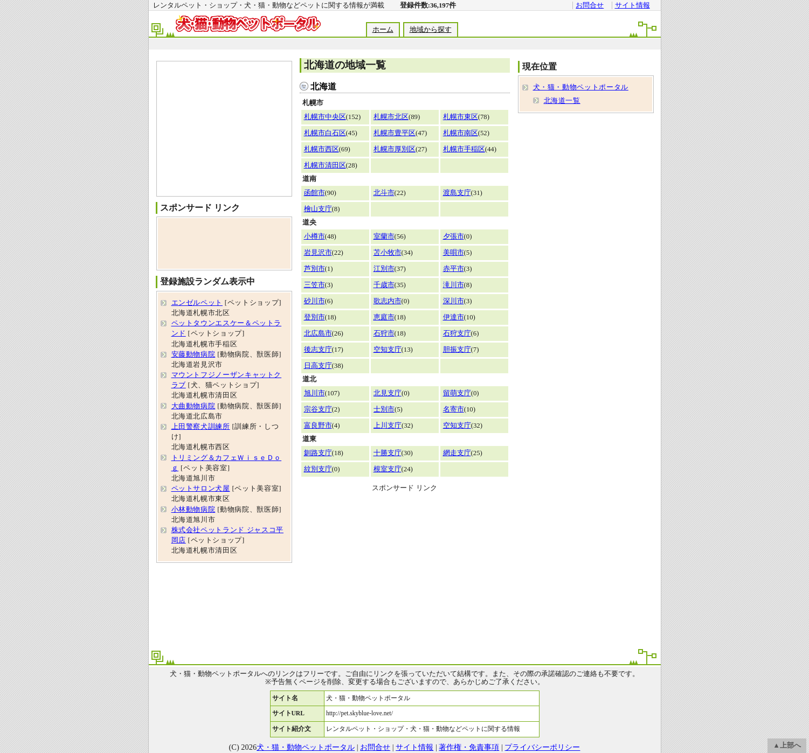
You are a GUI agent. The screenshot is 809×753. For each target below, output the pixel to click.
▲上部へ (787, 745)
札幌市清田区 (325, 165)
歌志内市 (388, 301)
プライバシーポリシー (542, 747)
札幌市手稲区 (464, 149)
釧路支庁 (318, 453)
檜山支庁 (318, 209)
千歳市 (384, 285)
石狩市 (384, 333)
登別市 (314, 317)
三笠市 (314, 285)
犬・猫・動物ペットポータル (580, 87)
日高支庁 (318, 365)
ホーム (382, 29)
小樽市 (314, 236)
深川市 (453, 301)
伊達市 (453, 317)
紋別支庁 (318, 469)
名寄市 (453, 409)
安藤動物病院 (193, 354)
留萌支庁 (457, 393)
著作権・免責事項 (469, 747)
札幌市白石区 (325, 133)
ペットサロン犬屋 (200, 488)
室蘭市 (384, 236)
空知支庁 (388, 349)
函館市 (314, 193)
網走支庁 (457, 453)
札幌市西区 (321, 149)
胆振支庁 (457, 349)
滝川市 (453, 285)
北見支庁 (388, 393)
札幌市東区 (460, 117)
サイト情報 (632, 5)
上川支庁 (388, 425)
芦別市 (314, 269)
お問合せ (590, 5)
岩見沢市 (318, 252)
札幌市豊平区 (395, 133)
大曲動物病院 (193, 406)
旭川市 (314, 393)
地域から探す (431, 29)
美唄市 (453, 252)
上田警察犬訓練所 (200, 426)
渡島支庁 (457, 193)
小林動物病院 (193, 509)
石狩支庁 (457, 333)
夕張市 (453, 236)
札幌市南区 (460, 133)
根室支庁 (388, 469)
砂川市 (314, 301)
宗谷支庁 (318, 409)
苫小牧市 (388, 252)
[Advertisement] (404, 44)
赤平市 (453, 269)
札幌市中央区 (325, 117)
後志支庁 (318, 349)
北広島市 (318, 333)
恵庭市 (384, 317)
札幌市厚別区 (395, 149)
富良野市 (318, 425)
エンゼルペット (197, 302)
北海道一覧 (562, 100)
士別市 (384, 409)
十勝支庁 (388, 453)
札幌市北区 (391, 117)
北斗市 (384, 193)
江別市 (384, 269)
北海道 (323, 86)
